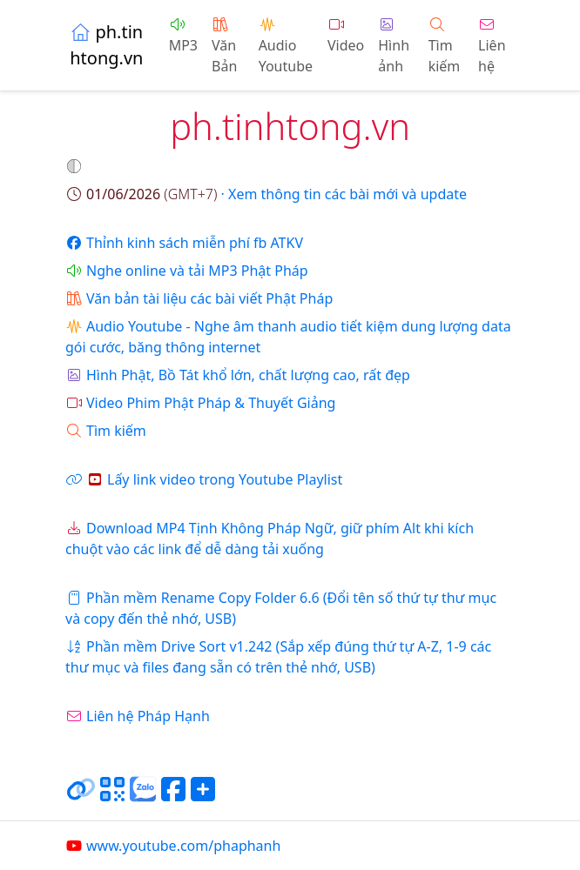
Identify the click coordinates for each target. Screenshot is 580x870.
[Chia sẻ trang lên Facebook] (173, 796)
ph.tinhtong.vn (106, 45)
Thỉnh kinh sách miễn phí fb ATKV (184, 242)
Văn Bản (224, 46)
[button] (75, 166)
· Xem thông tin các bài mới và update (266, 194)
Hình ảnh (393, 46)
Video (345, 36)
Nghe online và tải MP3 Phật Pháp (186, 270)
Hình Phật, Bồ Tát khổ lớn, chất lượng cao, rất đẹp (237, 375)
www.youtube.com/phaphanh (172, 845)
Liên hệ (491, 46)
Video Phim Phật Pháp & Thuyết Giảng (200, 402)
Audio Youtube (286, 46)
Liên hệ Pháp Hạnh (137, 716)
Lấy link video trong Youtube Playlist (203, 479)
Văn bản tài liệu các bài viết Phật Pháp (199, 298)
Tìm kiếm (444, 46)
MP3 (183, 36)
